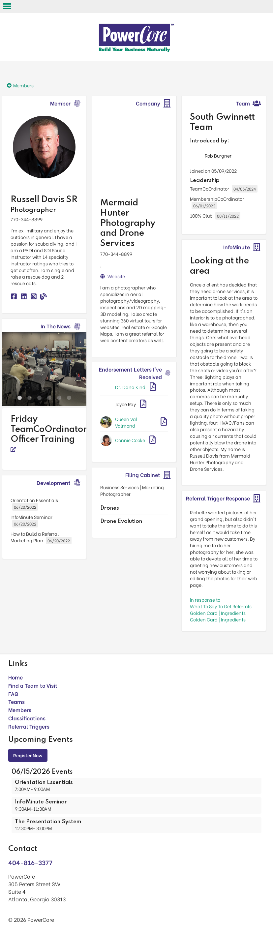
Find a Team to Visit (32, 685)
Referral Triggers (28, 726)
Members (19, 709)
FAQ (13, 693)
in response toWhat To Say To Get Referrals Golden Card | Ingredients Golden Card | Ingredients (221, 609)
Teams (16, 701)
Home (15, 677)
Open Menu (7, 6)
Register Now (28, 755)
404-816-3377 (30, 862)
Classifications (27, 718)
